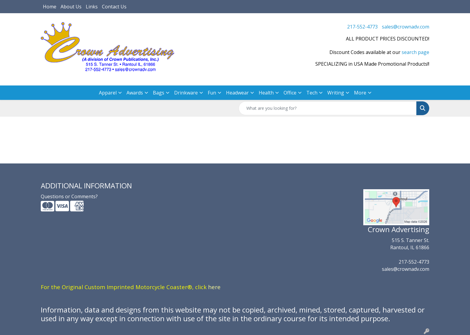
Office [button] (290, 92)
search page (415, 52)
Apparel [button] (108, 92)
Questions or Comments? (69, 196)
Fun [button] (212, 92)
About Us (71, 6)
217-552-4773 (362, 26)
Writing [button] (335, 92)
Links (92, 6)
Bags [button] (158, 92)
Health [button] (266, 92)
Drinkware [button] (186, 92)
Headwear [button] (237, 92)
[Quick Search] (328, 108)
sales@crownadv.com (405, 26)
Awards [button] (134, 92)
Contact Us (114, 6)
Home (49, 6)
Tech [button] (311, 92)
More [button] (360, 92)
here (214, 287)
